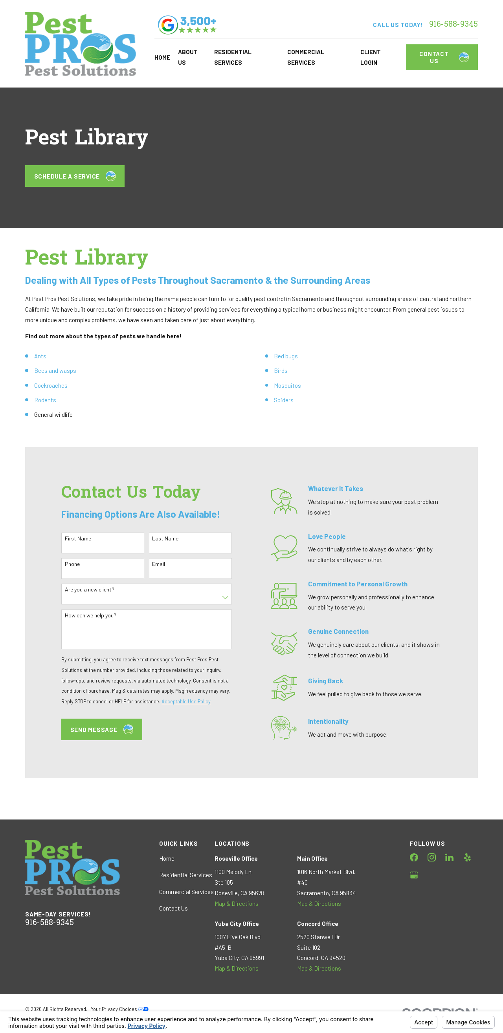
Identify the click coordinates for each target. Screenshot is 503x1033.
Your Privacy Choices (120, 1009)
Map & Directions (237, 903)
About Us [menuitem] (188, 57)
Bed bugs (286, 356)
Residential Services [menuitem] (233, 57)
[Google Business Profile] (414, 875)
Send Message (96, 730)
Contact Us (444, 57)
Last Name (160, 538)
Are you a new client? (84, 589)
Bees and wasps (55, 370)
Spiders (284, 399)
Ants (40, 356)
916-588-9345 (453, 25)
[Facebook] (414, 857)
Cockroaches (51, 385)
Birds (281, 370)
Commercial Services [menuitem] (305, 57)
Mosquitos (287, 385)
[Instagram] (432, 857)
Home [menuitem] (162, 57)
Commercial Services (186, 891)
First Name (72, 538)
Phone (66, 564)
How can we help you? (85, 615)
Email (153, 564)
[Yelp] (467, 857)
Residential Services (185, 874)
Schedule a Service (75, 176)
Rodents (45, 399)
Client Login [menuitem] (370, 57)
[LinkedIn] (449, 857)
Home (166, 858)
